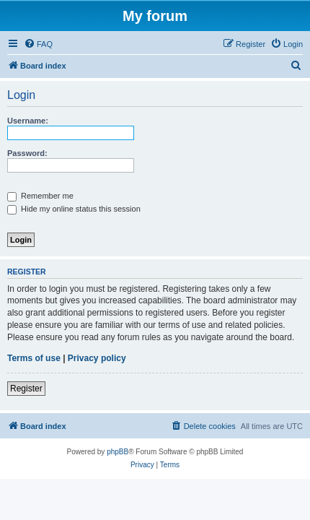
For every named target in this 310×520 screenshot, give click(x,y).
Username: (27, 120)
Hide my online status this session (74, 208)
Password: (27, 153)
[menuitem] (38, 44)
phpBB (117, 452)
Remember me (40, 195)
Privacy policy (97, 358)
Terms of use (34, 358)
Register (26, 389)
